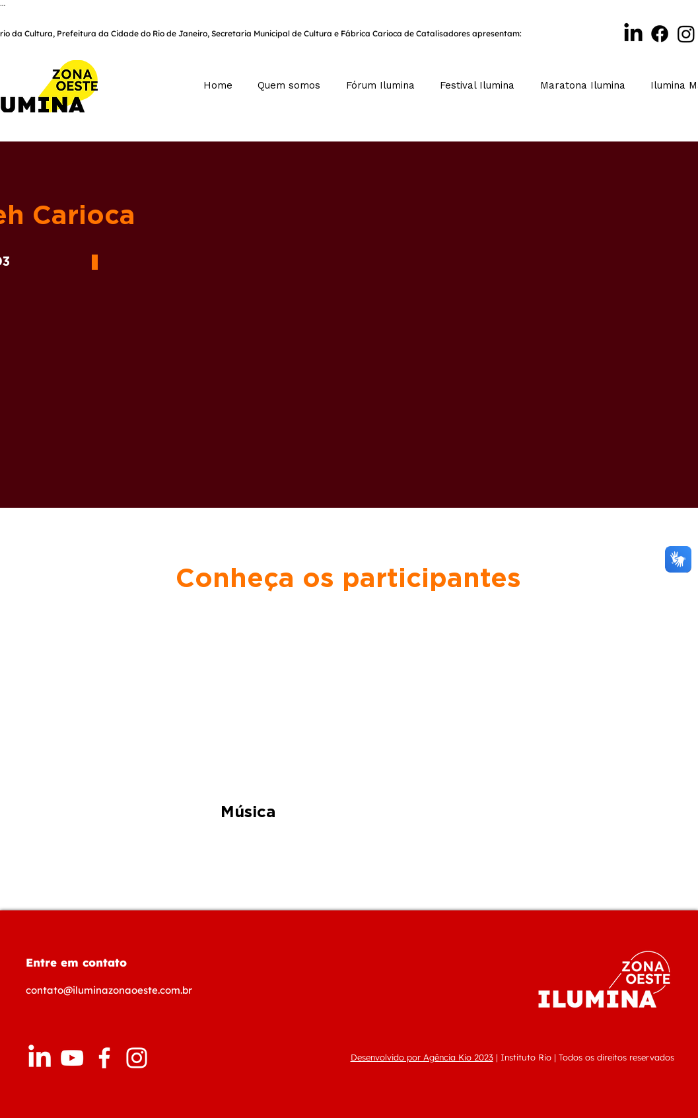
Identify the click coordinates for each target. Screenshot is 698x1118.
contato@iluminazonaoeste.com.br (109, 990)
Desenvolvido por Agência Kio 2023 (422, 1057)
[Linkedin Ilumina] (633, 33)
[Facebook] (659, 33)
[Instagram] (686, 33)
